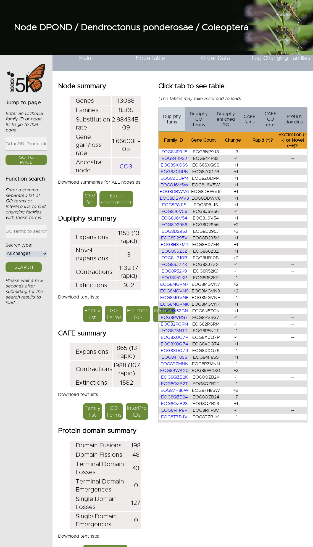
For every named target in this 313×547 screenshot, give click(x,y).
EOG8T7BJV (174, 417)
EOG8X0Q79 (174, 350)
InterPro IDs (137, 411)
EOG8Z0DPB (174, 172)
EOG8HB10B (174, 258)
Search (23, 267)
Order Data (215, 58)
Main (85, 58)
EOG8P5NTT (174, 331)
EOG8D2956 (174, 225)
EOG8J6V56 (174, 211)
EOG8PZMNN (174, 364)
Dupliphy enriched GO (226, 119)
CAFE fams (250, 119)
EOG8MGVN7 (174, 284)
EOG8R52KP (174, 278)
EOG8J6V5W (174, 185)
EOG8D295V (174, 238)
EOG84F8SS (174, 357)
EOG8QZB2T (174, 384)
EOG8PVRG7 (174, 317)
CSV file (90, 199)
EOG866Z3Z (174, 251)
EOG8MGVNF (174, 297)
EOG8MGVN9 (174, 291)
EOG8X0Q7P (174, 337)
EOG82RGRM (174, 324)
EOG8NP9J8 (174, 152)
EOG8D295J (174, 231)
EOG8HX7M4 (174, 244)
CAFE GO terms (270, 119)
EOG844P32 (174, 158)
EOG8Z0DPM (174, 178)
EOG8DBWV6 (174, 191)
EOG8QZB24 (174, 397)
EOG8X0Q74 (174, 344)
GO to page (26, 160)
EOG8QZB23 (174, 403)
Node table (150, 58)
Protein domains (294, 119)
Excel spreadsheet (116, 199)
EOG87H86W (174, 390)
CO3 (126, 166)
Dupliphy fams (172, 119)
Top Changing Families (280, 58)
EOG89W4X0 (174, 370)
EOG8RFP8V (174, 410)
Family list (93, 314)
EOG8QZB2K (174, 377)
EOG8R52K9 (174, 271)
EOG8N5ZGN (174, 311)
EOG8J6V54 (174, 218)
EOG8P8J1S (174, 205)
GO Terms (114, 314)
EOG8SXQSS (174, 165)
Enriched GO (138, 314)
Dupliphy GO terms (199, 119)
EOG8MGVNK (174, 304)
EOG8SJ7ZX (174, 264)
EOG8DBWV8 (174, 198)
